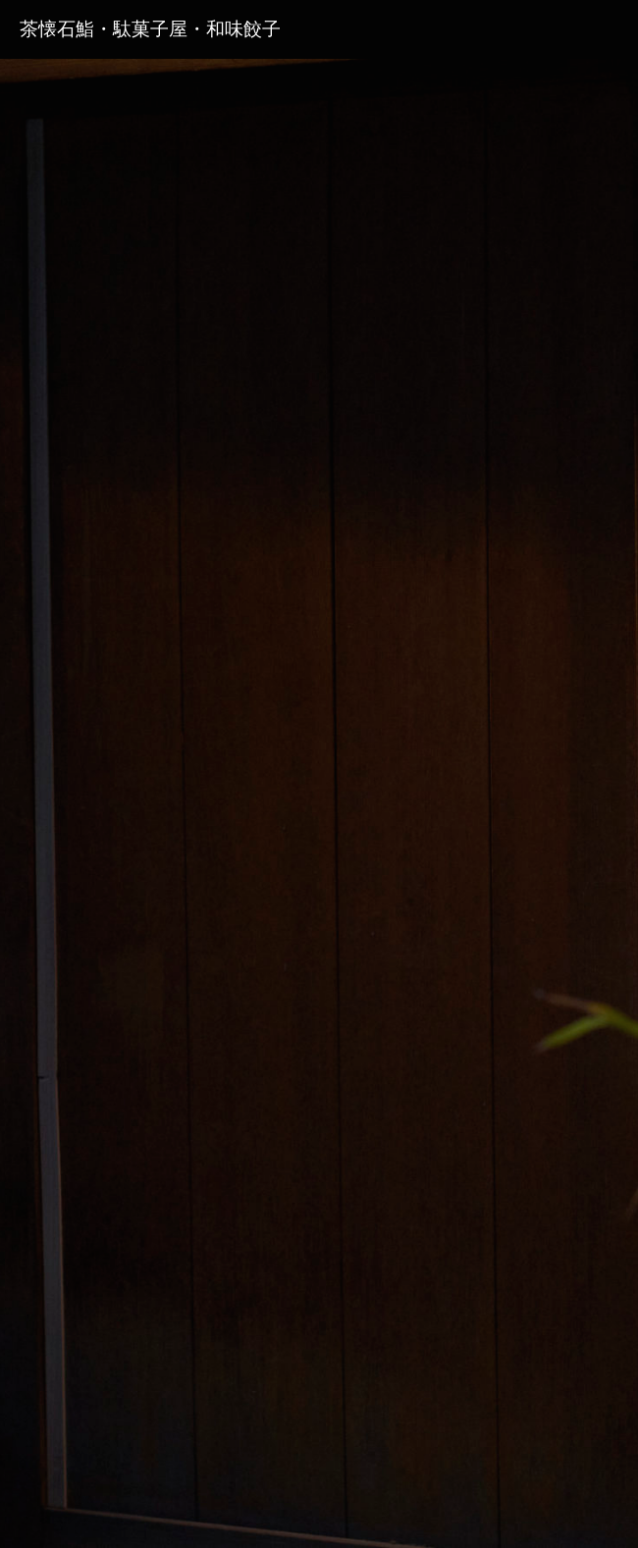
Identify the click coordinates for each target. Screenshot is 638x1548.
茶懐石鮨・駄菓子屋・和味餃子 (150, 29)
